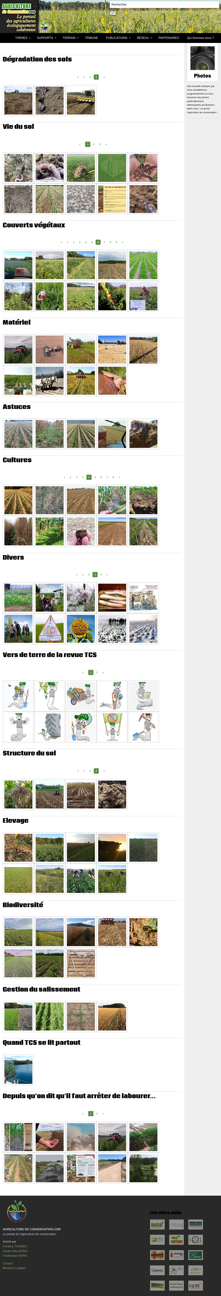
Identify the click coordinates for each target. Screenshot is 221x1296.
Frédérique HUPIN (15, 1255)
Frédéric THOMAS (15, 1246)
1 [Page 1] (84, 77)
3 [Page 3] (100, 144)
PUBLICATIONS (116, 37)
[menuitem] (7, 37)
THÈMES (21, 37)
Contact (8, 1263)
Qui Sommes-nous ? (200, 37)
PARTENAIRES (168, 37)
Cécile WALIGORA (15, 1251)
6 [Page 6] (101, 477)
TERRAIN (69, 37)
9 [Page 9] (116, 242)
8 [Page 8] (110, 242)
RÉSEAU (143, 37)
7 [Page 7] (104, 242)
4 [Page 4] (86, 242)
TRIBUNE (91, 37)
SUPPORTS (45, 37)
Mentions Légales (14, 1268)
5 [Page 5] (92, 242)
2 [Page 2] (90, 77)
